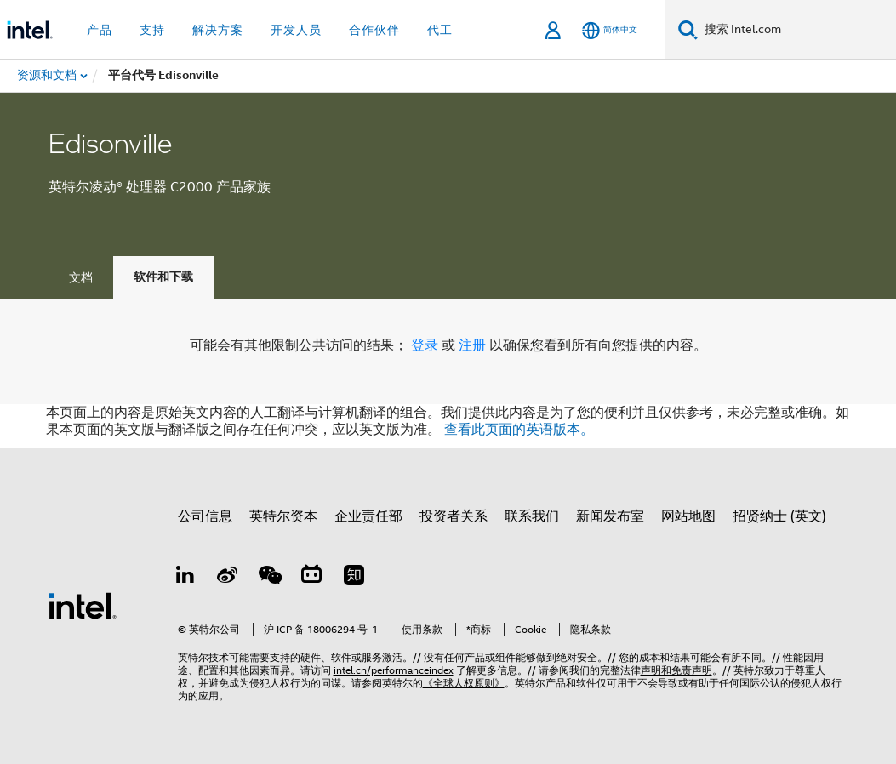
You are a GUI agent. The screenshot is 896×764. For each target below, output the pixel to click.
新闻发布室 (610, 516)
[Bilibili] (311, 577)
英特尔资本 (283, 516)
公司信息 (205, 516)
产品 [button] (99, 29)
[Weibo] (227, 577)
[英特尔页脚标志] (83, 604)
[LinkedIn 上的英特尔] (185, 577)
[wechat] (269, 577)
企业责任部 (368, 516)
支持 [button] (152, 29)
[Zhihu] (354, 577)
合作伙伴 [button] (374, 29)
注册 (474, 345)
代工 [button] (440, 29)
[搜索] (688, 29)
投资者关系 (453, 516)
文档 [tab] (81, 277)
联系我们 (532, 516)
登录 (425, 345)
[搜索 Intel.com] (797, 30)
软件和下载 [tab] (163, 277)
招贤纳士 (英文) (779, 516)
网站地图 (688, 516)
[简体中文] (610, 30)
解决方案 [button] (217, 29)
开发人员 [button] (296, 29)
